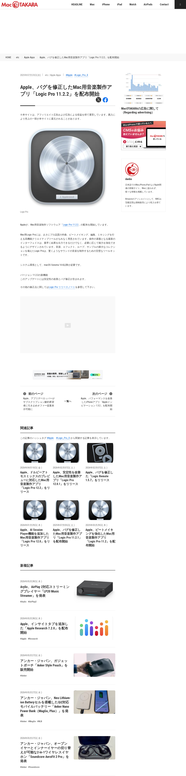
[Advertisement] (93, 31)
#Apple (69, 75)
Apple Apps (29, 57)
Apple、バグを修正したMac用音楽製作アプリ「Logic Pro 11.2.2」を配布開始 (79, 57)
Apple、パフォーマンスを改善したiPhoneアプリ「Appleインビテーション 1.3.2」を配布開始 (96, 401)
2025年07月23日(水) (30, 75)
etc (17, 57)
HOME (8, 57)
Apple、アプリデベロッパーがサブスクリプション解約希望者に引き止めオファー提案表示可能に (39, 401)
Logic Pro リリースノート (62, 287)
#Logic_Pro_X (81, 75)
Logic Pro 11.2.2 (70, 224)
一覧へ (67, 401)
